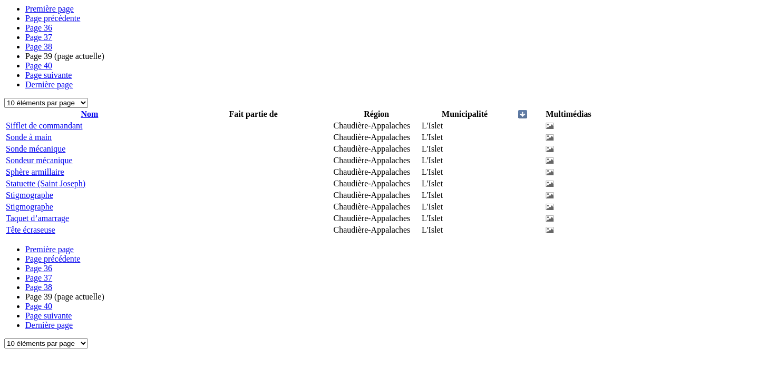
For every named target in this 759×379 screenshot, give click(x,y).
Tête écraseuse (30, 229)
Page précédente (52, 18)
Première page (49, 8)
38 (38, 46)
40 (38, 65)
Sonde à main (29, 137)
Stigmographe (29, 195)
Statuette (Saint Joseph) (45, 183)
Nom (89, 113)
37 (38, 37)
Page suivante (48, 75)
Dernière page (49, 84)
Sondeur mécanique (39, 160)
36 (38, 27)
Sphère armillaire (35, 171)
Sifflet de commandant (44, 125)
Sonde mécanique (35, 148)
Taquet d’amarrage (37, 218)
